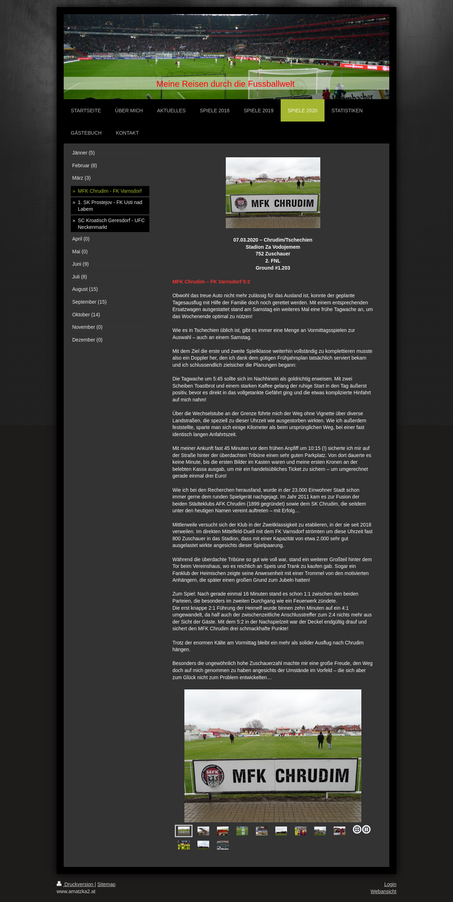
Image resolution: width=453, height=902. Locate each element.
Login (390, 884)
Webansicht (383, 891)
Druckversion (75, 884)
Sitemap (106, 884)
